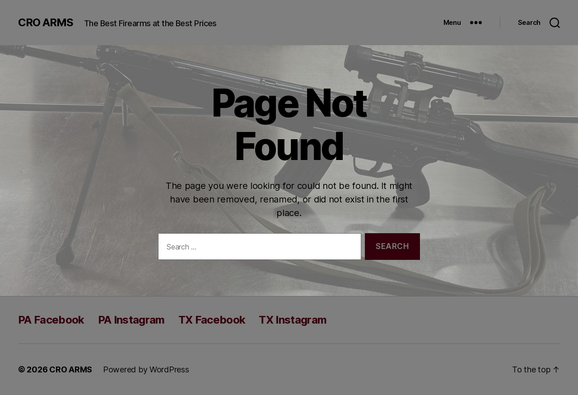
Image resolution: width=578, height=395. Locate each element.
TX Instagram (292, 319)
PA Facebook (51, 319)
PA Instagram (131, 319)
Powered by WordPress (146, 369)
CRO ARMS (45, 22)
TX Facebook (212, 319)
